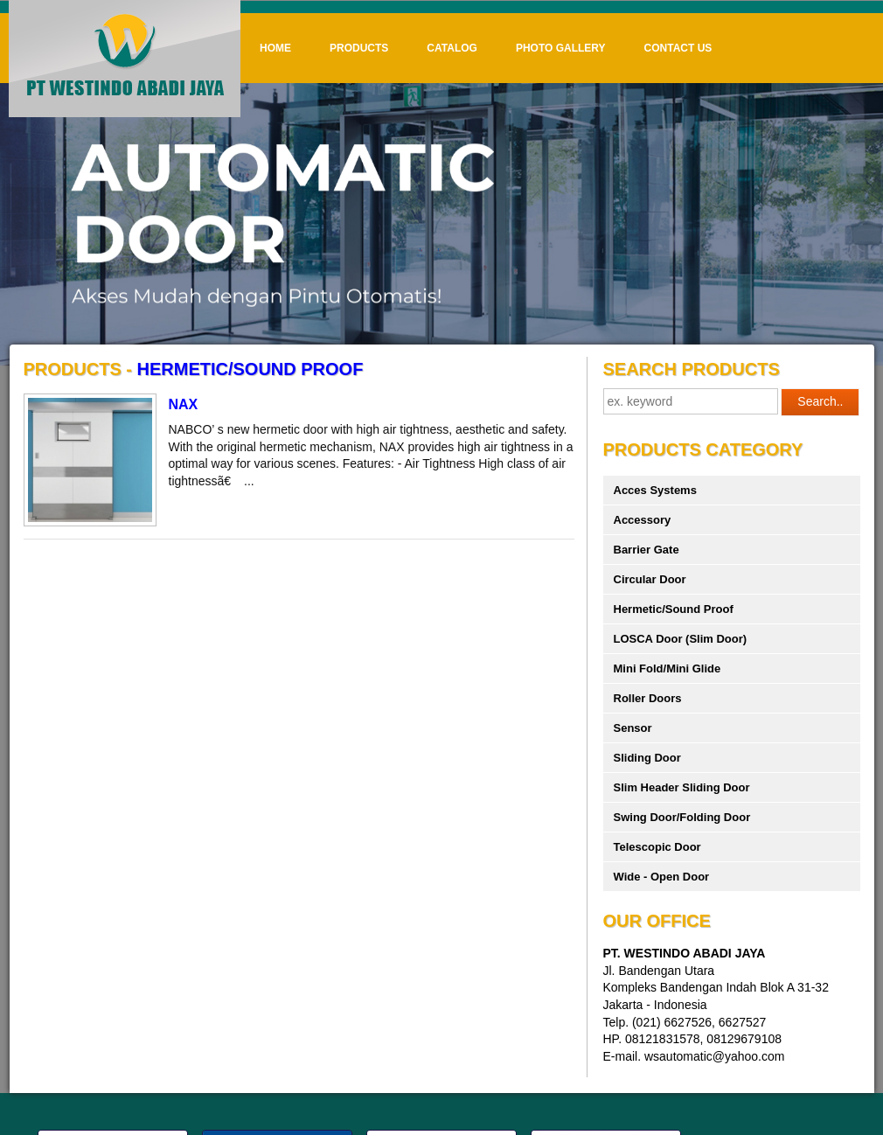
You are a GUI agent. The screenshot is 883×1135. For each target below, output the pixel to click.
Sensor (633, 728)
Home (275, 48)
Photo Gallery (561, 48)
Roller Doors (648, 698)
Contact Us (678, 48)
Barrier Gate (646, 549)
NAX (183, 404)
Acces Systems (655, 490)
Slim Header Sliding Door (682, 787)
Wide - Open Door (662, 876)
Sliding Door (647, 757)
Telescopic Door (657, 846)
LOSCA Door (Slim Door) (680, 638)
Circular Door (650, 579)
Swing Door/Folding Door (682, 817)
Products (359, 48)
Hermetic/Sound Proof (674, 609)
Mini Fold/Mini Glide (667, 668)
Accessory (642, 519)
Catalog (452, 48)
